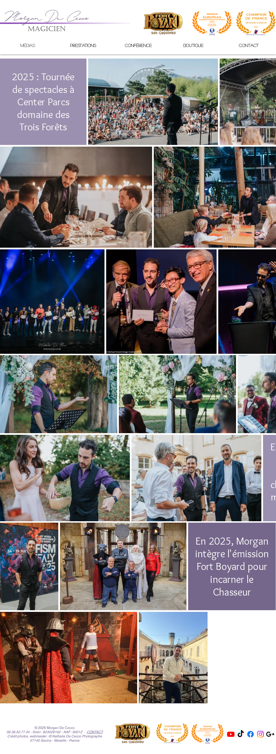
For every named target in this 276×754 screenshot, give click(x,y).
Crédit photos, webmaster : (27, 736)
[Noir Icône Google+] (270, 734)
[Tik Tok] (240, 734)
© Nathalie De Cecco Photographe (75, 736)
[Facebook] (250, 734)
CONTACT (95, 732)
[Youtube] (230, 734)
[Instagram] (260, 734)
